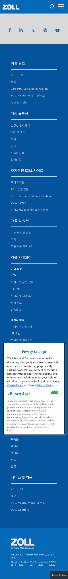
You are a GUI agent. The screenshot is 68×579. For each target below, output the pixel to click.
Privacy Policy (45, 385)
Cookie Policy (15, 385)
